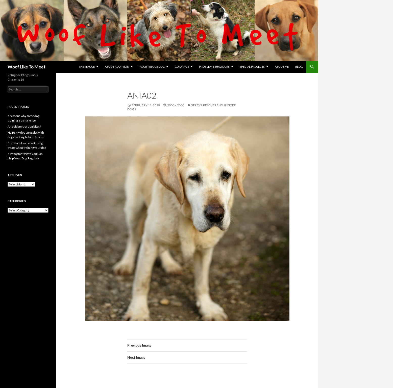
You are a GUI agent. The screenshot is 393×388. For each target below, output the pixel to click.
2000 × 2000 (175, 105)
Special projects (252, 66)
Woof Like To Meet (26, 66)
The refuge (87, 66)
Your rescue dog (152, 66)
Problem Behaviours (214, 66)
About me (282, 66)
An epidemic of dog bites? (24, 126)
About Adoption (117, 66)
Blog (299, 66)
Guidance (182, 66)
